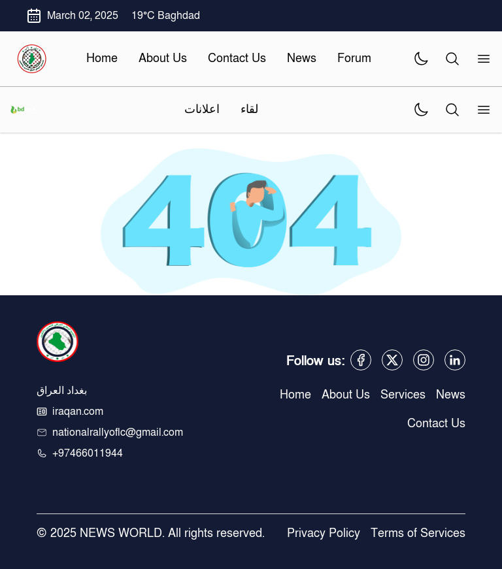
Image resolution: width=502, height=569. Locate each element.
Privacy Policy (323, 533)
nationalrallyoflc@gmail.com (117, 432)
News (450, 394)
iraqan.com (77, 411)
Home (295, 394)
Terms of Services (418, 533)
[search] (452, 58)
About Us (346, 394)
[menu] (480, 58)
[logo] (31, 59)
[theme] (421, 59)
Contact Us (436, 423)
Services (403, 394)
